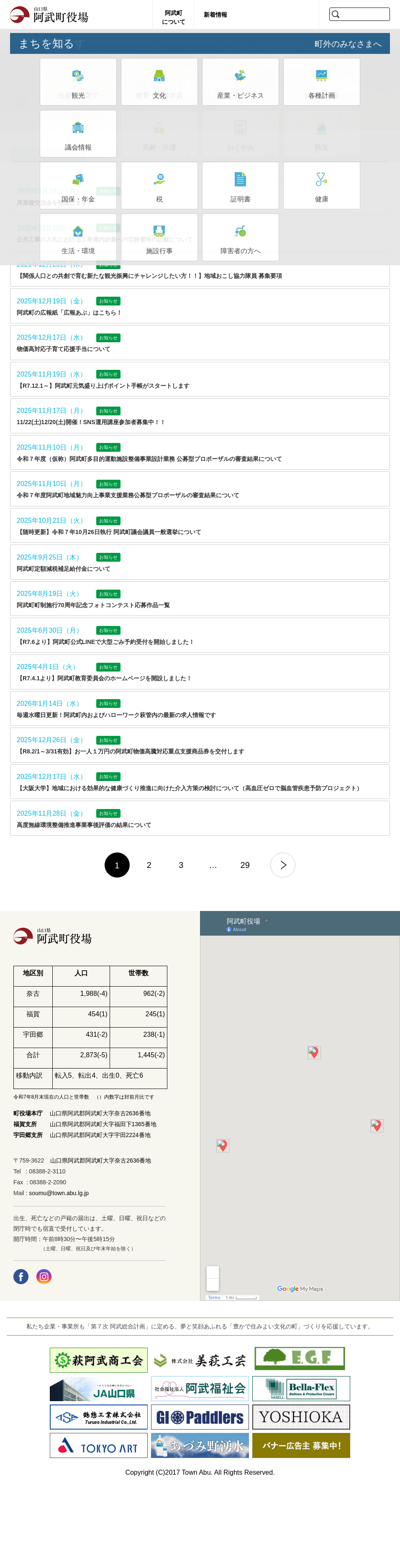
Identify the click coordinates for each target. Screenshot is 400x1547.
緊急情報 (353, 157)
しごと (201, 157)
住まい (277, 157)
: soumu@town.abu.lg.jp (56, 1254)
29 (245, 926)
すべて (50, 157)
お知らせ (125, 157)
